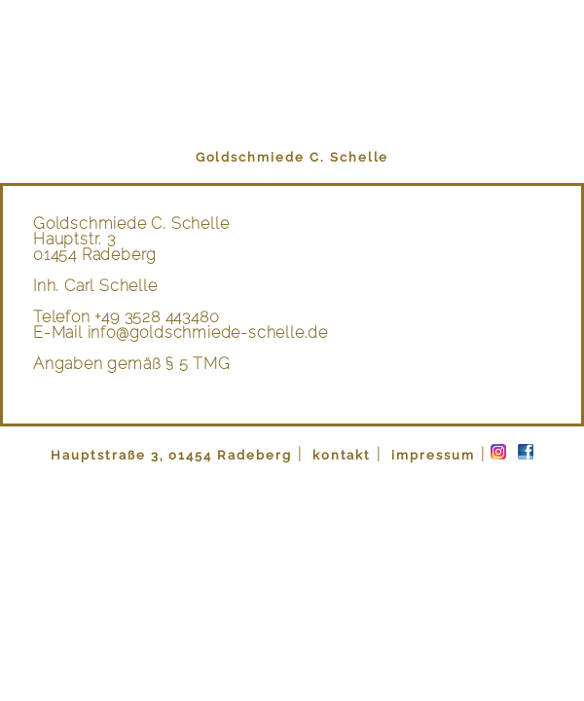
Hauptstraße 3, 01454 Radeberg (171, 455)
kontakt (340, 455)
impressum (430, 455)
